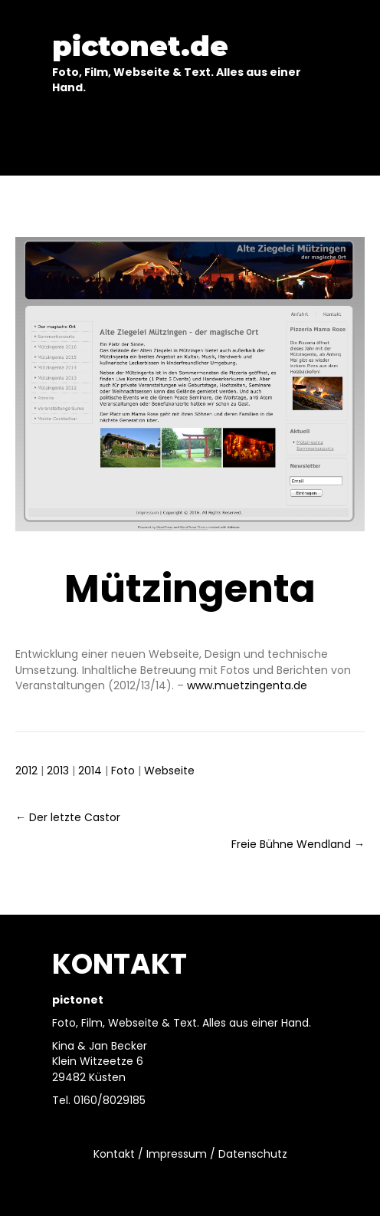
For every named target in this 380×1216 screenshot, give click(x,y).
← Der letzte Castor (67, 817)
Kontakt (114, 1154)
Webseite (169, 770)
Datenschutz (252, 1154)
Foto (123, 770)
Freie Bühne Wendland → (298, 844)
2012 (26, 770)
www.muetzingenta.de (247, 685)
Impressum (176, 1154)
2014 (90, 770)
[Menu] (190, 140)
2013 (58, 770)
